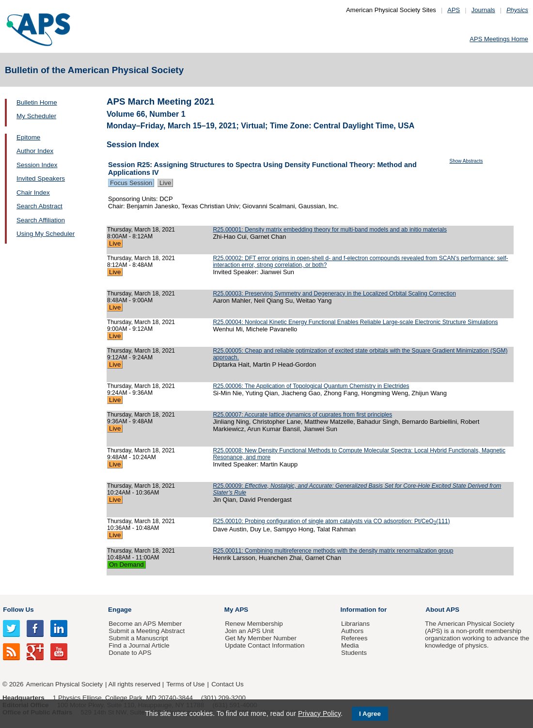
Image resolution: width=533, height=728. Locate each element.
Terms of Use (185, 684)
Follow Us (18, 609)
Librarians (355, 623)
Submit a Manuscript (138, 638)
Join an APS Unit (249, 631)
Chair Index (33, 192)
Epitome (28, 137)
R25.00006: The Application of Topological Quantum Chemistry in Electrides (311, 386)
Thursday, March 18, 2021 (141, 229)
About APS (442, 609)
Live (165, 182)
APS (453, 10)
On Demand (126, 564)
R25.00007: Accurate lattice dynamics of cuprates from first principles (302, 414)
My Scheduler (36, 116)
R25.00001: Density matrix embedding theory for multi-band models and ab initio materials (330, 229)
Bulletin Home (36, 102)
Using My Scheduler (45, 233)
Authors (352, 631)
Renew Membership (254, 623)
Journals (483, 10)
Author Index (34, 151)
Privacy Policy (319, 713)
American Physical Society (64, 684)
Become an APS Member (145, 623)
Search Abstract (39, 206)
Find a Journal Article (139, 645)
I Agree (370, 713)
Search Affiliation (40, 220)
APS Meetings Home (499, 39)
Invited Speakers (40, 178)
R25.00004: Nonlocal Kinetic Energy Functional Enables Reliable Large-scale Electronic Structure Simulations (355, 322)
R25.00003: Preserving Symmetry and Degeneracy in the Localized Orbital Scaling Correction (334, 293)
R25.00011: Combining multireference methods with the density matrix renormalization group (333, 550)
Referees (354, 638)
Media (350, 645)
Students (354, 652)
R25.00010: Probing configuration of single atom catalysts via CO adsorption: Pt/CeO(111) (331, 521)
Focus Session (131, 182)
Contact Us (227, 684)
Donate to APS (130, 652)
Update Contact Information (264, 645)
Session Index (36, 165)
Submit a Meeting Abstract (147, 631)
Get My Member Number (261, 638)
